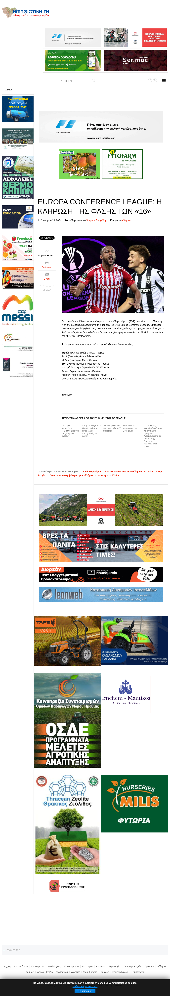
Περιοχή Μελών (120, 972)
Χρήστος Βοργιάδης (96, 220)
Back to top (13, 950)
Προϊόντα (149, 966)
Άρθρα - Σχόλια (45, 972)
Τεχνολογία (114, 966)
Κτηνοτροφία (37, 966)
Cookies (104, 972)
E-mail (47, 279)
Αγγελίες (75, 972)
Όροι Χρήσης (90, 972)
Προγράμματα (71, 966)
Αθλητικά (125, 220)
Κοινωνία (100, 966)
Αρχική (7, 966)
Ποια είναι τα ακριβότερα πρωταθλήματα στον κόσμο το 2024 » (84, 475)
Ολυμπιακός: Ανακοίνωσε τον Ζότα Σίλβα (130, 428)
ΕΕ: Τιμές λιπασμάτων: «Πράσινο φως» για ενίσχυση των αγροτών (70, 431)
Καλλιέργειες (54, 966)
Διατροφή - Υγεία (132, 966)
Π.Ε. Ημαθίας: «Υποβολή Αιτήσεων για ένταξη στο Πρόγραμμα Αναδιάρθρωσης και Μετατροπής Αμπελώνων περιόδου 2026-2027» (153, 436)
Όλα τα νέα (62, 972)
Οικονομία (87, 966)
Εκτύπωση (47, 267)
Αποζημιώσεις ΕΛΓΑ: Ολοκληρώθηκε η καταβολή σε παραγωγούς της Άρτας (91, 431)
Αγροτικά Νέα (21, 966)
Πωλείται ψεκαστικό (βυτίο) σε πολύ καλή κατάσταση (112, 428)
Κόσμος (30, 972)
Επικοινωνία (138, 972)
